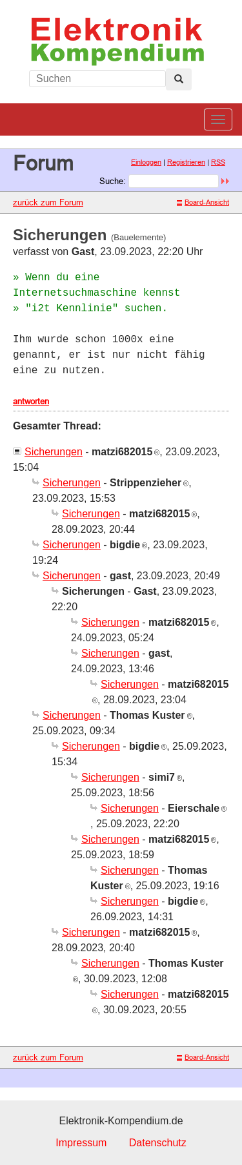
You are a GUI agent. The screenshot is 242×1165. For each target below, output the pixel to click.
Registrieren (186, 162)
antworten (31, 401)
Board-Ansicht (203, 202)
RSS (218, 162)
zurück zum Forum (48, 202)
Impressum (80, 1142)
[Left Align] (179, 79)
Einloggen (146, 162)
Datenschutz (158, 1142)
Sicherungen (54, 451)
